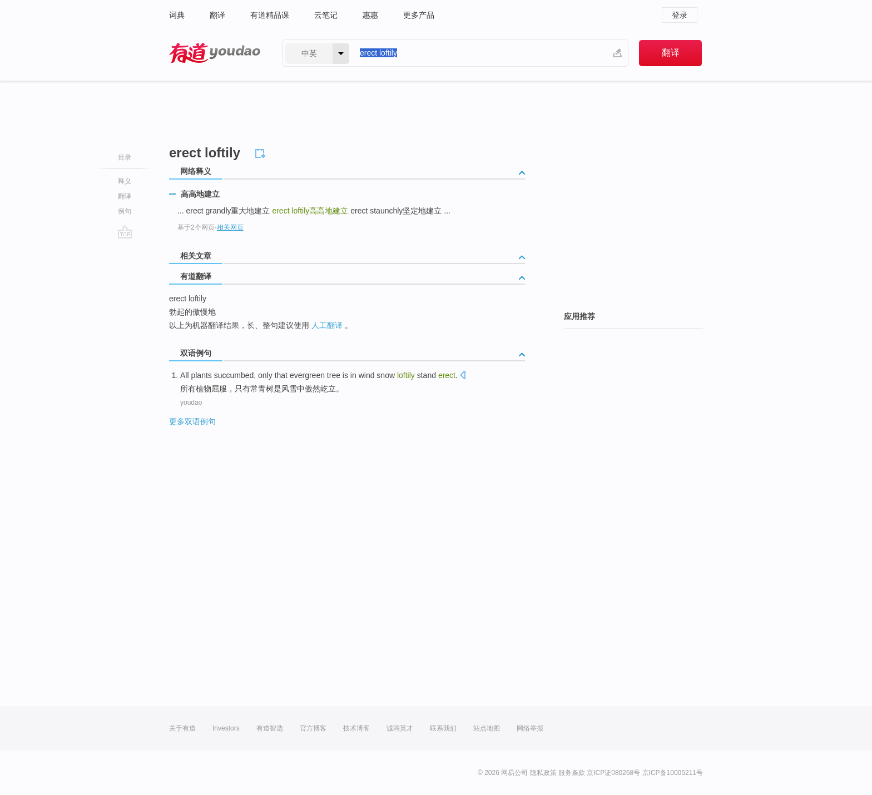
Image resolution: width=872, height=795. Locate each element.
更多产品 (418, 15)
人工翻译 (327, 325)
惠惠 (370, 15)
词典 (177, 15)
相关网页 (230, 227)
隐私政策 (543, 773)
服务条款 (571, 773)
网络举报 (530, 728)
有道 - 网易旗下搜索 (214, 53)
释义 (124, 181)
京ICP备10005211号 (672, 773)
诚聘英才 (400, 728)
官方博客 (313, 728)
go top (125, 231)
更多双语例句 (192, 421)
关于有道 (182, 728)
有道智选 (269, 728)
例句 (124, 211)
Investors (226, 728)
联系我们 (443, 728)
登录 (679, 15)
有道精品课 (269, 15)
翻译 (217, 15)
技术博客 (356, 728)
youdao (191, 402)
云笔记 (326, 15)
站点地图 (486, 728)
